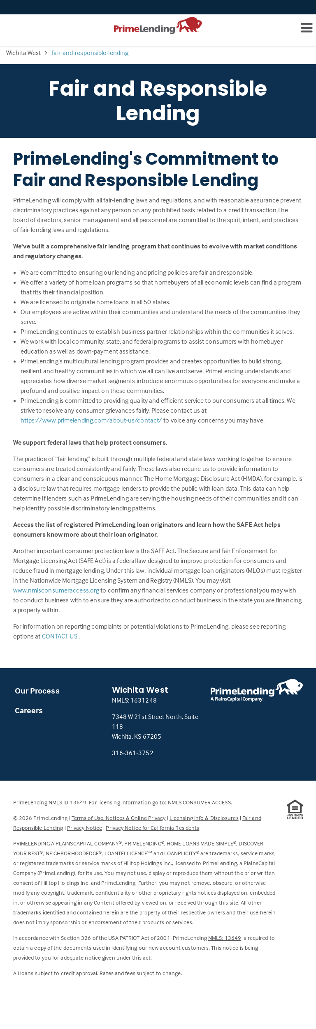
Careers (29, 710)
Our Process (37, 690)
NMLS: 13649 (224, 937)
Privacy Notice (84, 827)
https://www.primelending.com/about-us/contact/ (92, 420)
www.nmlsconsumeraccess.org (57, 590)
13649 (78, 802)
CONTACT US (60, 636)
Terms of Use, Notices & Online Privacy (119, 817)
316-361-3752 (132, 753)
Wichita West (23, 52)
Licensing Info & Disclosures (204, 817)
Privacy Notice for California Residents (152, 827)
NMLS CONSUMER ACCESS (199, 802)
